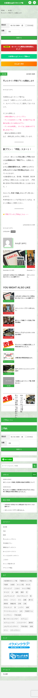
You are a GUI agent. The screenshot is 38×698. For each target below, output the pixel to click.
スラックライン (15, 630)
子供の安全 (24, 627)
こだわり (8, 374)
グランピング (8, 589)
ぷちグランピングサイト (11, 627)
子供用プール (29, 611)
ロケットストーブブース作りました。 (25, 309)
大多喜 (12, 585)
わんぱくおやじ (9, 90)
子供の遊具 (17, 615)
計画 (19, 604)
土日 (21, 611)
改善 (27, 608)
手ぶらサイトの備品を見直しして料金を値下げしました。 (25, 346)
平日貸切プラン (7, 544)
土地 (25, 604)
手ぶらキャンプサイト (8, 350)
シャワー (21, 608)
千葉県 (6, 585)
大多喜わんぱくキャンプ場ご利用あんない (25, 382)
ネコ (19, 600)
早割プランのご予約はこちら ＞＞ (17, 214)
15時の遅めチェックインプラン (15, 117)
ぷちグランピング (9, 596)
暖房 (22, 593)
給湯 (31, 627)
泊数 (2, 31)
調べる (31, 600)
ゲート (6, 630)
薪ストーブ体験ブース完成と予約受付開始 (25, 321)
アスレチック (8, 608)
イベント (13, 600)
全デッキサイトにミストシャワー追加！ (25, 370)
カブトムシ (24, 619)
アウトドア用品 (8, 313)
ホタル (6, 600)
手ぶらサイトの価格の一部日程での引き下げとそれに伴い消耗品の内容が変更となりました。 (19, 491)
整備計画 (13, 604)
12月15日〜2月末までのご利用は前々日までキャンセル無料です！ (14, 276)
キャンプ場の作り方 (9, 564)
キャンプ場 (20, 585)
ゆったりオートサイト (9, 552)
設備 (25, 600)
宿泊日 (3, 25)
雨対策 (6, 604)
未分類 (4, 74)
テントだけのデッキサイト (8, 302)
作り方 (28, 585)
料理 (4, 535)
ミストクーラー (21, 623)
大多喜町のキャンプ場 (10, 581)
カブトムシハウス (9, 623)
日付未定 (29, 26)
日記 (4, 531)
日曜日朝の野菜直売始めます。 (24, 358)
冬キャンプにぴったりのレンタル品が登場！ (25, 334)
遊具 (17, 593)
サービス (6, 593)
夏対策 (31, 623)
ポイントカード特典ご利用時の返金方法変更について (19, 483)
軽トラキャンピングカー (11, 619)
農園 (19, 64)
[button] (29, 2)
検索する (19, 38)
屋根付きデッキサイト (9, 548)
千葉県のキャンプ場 (26, 581)
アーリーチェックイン (10, 611)
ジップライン (8, 615)
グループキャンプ (22, 596)
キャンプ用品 (26, 589)
